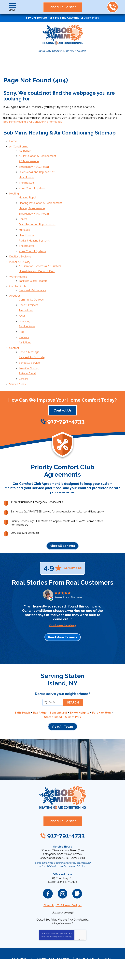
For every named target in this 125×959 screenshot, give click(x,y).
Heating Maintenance (32, 203)
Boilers (23, 213)
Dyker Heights (79, 694)
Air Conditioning (18, 145)
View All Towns (62, 708)
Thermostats (27, 179)
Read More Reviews (62, 619)
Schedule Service (29, 346)
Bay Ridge (40, 694)
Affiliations (25, 327)
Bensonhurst (58, 694)
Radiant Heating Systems (34, 233)
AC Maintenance (29, 159)
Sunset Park (73, 698)
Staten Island (53, 698)
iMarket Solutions (44, 948)
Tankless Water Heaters (33, 270)
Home (13, 140)
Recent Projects (28, 292)
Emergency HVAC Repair (34, 164)
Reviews (24, 322)
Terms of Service (64, 916)
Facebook (48, 874)
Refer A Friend (27, 356)
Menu (12, 10)
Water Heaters (18, 266)
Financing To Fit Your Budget (62, 885)
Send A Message (29, 336)
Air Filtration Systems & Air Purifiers (40, 256)
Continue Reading (62, 607)
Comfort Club (17, 275)
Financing (24, 307)
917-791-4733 (112, 7)
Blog (22, 317)
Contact (14, 332)
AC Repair (25, 149)
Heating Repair (28, 193)
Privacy (78, 918)
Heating (14, 189)
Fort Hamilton (101, 694)
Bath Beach (22, 694)
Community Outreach (32, 287)
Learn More (91, 17)
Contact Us (62, 392)
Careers (23, 361)
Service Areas (27, 312)
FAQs (22, 302)
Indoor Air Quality (19, 253)
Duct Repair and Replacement (37, 169)
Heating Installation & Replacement (40, 198)
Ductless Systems (20, 248)
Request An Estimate (31, 341)
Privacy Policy (53, 916)
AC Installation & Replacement (37, 154)
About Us (15, 284)
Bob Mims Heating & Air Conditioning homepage (32, 121)
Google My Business (77, 874)
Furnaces (24, 223)
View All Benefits (62, 527)
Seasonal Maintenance (32, 279)
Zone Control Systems (32, 184)
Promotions (26, 297)
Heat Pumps (26, 174)
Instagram (62, 874)
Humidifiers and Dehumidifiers (37, 261)
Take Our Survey (29, 351)
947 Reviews (72, 549)
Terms (82, 918)
